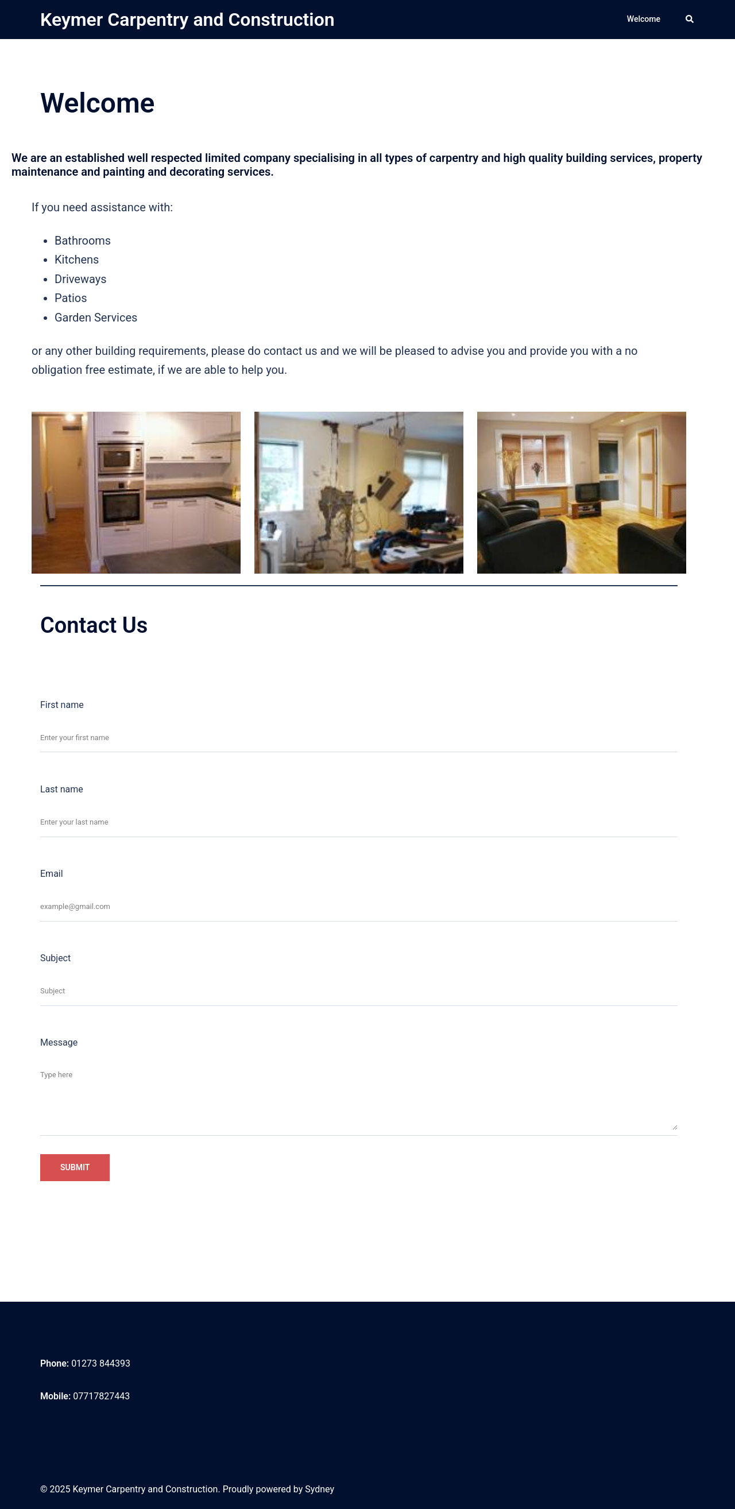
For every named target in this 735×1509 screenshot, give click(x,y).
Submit (75, 1167)
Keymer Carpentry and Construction (187, 19)
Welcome (643, 19)
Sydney (319, 1489)
